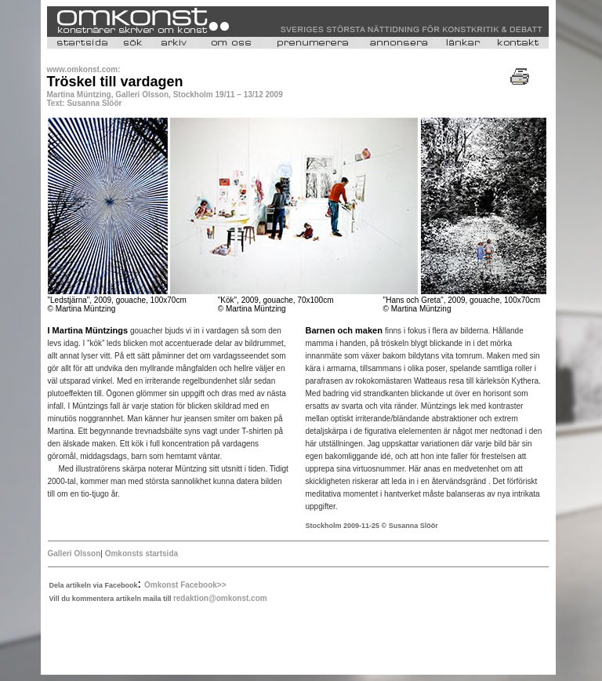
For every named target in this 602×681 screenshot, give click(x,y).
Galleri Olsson (74, 553)
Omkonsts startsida (141, 553)
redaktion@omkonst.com (220, 598)
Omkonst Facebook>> (185, 585)
